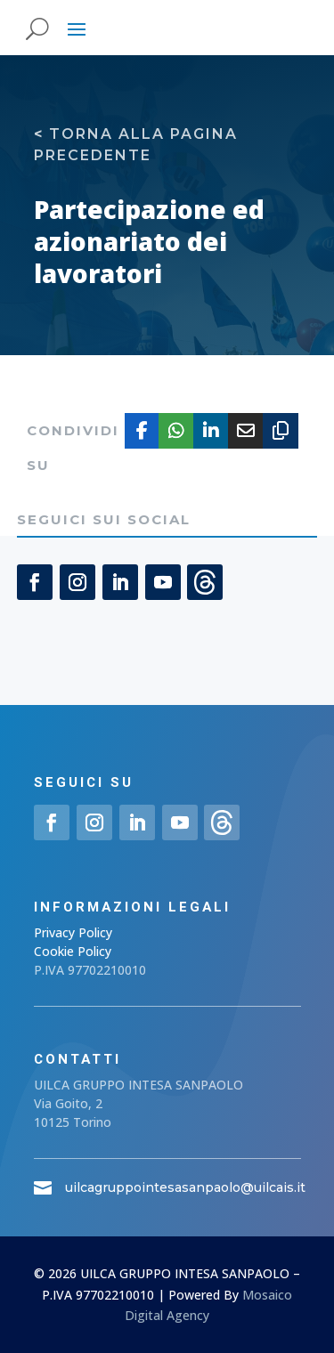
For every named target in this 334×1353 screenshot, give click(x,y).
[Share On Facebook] (142, 431)
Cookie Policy (72, 951)
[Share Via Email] (246, 431)
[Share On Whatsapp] (176, 431)
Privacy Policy (73, 932)
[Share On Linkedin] (211, 431)
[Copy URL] (280, 431)
